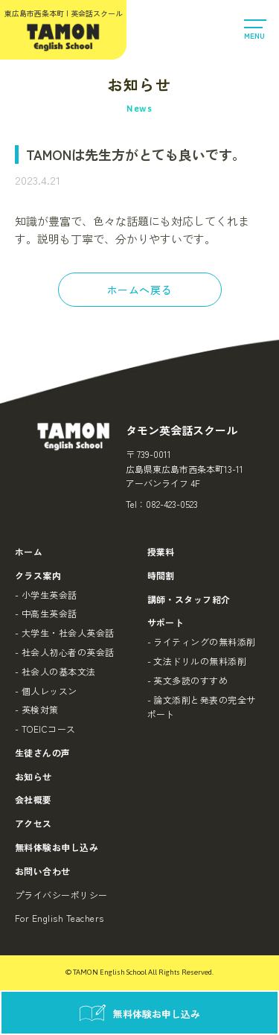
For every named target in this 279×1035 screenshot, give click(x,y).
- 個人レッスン (46, 690)
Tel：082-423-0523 (162, 503)
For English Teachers (59, 917)
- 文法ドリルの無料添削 (197, 661)
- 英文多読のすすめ (187, 680)
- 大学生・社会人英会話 (65, 632)
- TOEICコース (45, 728)
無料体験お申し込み (56, 847)
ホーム (28, 551)
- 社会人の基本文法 (55, 671)
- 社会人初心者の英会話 (65, 652)
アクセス (33, 823)
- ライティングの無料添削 (201, 641)
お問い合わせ (43, 870)
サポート (166, 622)
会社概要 (33, 799)
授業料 (161, 551)
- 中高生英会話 (46, 613)
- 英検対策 (37, 709)
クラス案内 (38, 575)
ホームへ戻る (139, 289)
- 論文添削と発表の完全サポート (201, 707)
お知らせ (33, 776)
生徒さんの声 (43, 752)
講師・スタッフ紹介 (189, 599)
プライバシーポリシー (61, 894)
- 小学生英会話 (46, 594)
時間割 (161, 575)
